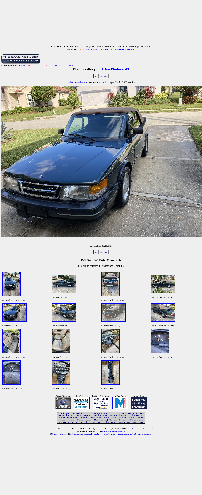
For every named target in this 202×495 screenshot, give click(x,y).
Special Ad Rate (90, 49)
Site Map (64, 434)
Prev (96, 76)
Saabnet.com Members (78, 82)
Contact (54, 434)
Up (100, 76)
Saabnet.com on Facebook (80, 434)
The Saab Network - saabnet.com (142, 429)
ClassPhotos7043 (115, 69)
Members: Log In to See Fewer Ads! (119, 49)
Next (105, 76)
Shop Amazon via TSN (127, 434)
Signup (22, 65)
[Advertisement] (101, 23)
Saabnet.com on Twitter (104, 434)
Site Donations (144, 434)
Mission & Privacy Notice (113, 431)
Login (14, 65)
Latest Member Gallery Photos (62, 66)
